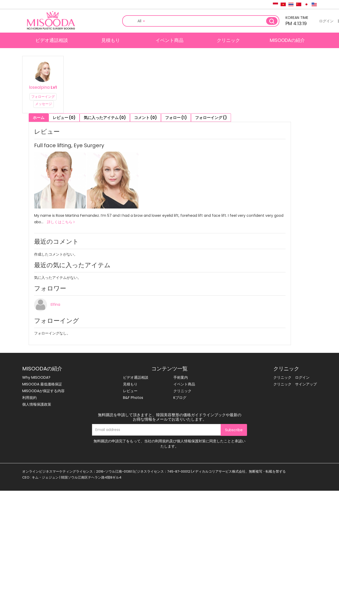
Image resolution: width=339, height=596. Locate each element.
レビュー (130, 390)
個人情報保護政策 (36, 404)
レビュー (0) (64, 117)
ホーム (38, 117)
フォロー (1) (176, 117)
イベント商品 (169, 40)
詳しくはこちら (61, 222)
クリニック (228, 40)
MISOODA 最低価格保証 (42, 384)
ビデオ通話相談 (51, 40)
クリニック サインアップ (295, 384)
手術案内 (180, 377)
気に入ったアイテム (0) (105, 117)
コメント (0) (145, 117)
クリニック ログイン (291, 377)
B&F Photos (133, 397)
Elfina (55, 304)
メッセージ (43, 103)
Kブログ (179, 397)
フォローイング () (211, 117)
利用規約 (29, 397)
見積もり (110, 40)
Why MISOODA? (36, 377)
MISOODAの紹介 (287, 40)
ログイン (326, 21)
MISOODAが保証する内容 (43, 390)
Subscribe (234, 430)
